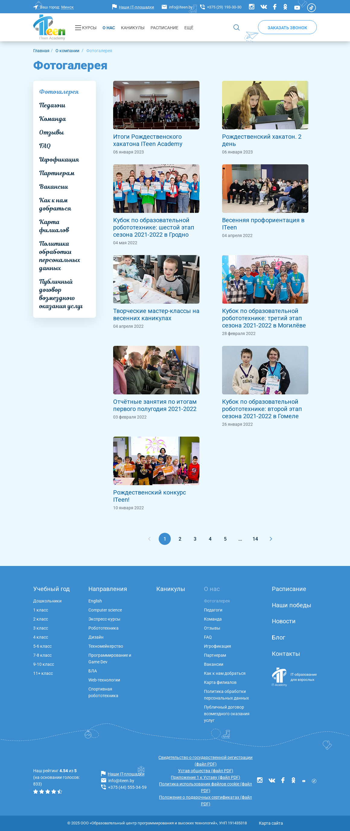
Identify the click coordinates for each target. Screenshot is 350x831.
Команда (52, 119)
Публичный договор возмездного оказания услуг (61, 293)
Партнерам (57, 173)
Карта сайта (271, 823)
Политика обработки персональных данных (59, 255)
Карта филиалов (54, 226)
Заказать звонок (287, 27)
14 (255, 539)
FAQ (45, 146)
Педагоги (52, 105)
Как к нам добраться (55, 204)
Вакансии (53, 186)
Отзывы (51, 132)
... (240, 539)
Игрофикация (59, 159)
